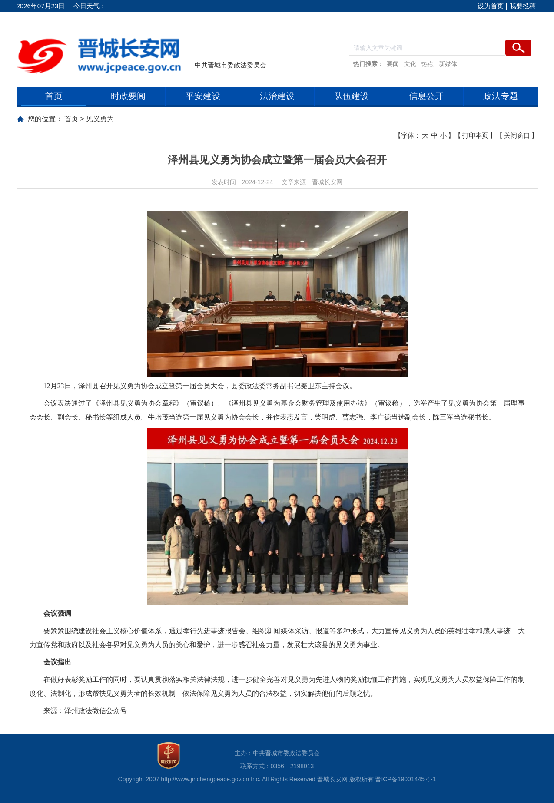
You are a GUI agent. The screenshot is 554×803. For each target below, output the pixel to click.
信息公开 (426, 96)
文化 (410, 63)
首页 (54, 96)
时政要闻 (128, 96)
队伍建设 (351, 96)
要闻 (393, 63)
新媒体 (448, 63)
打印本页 (475, 135)
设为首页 (491, 6)
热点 (427, 63)
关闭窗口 (517, 135)
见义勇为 (100, 118)
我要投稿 (523, 6)
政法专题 (500, 96)
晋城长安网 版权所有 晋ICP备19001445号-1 (376, 779)
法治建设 (277, 96)
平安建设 (203, 96)
